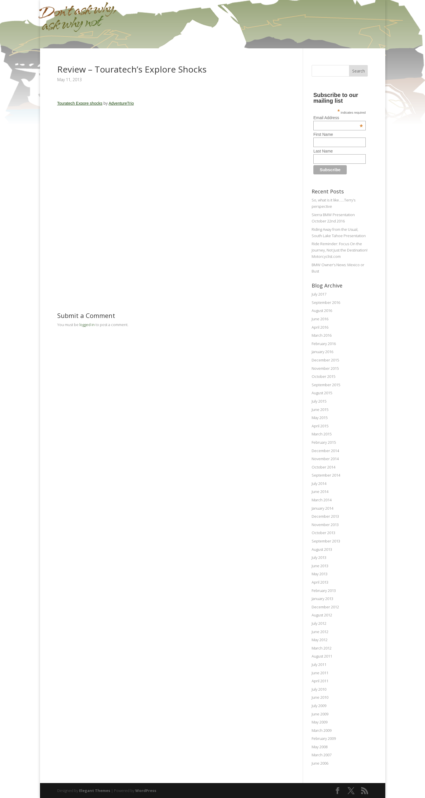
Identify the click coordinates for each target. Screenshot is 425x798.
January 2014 (322, 508)
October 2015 (323, 376)
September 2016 (326, 302)
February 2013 (324, 590)
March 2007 (321, 754)
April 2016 (320, 327)
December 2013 (325, 516)
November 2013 (325, 524)
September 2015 (326, 384)
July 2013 (319, 557)
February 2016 (324, 343)
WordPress (145, 790)
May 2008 (319, 746)
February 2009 (324, 738)
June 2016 (320, 318)
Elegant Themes (94, 790)
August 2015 (322, 392)
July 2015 (319, 401)
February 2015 (324, 442)
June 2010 (320, 697)
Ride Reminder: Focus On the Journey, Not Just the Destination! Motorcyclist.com (339, 250)
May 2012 (319, 639)
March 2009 (321, 730)
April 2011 (320, 680)
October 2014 (323, 467)
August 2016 (322, 310)
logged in (87, 324)
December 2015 (325, 360)
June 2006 (320, 763)
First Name (323, 134)
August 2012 (322, 615)
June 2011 (320, 672)
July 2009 (319, 705)
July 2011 (319, 664)
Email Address (338, 117)
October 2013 (323, 532)
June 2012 (320, 631)
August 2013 (322, 549)
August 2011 (322, 656)
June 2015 (320, 409)
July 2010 (319, 689)
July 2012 (319, 623)
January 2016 (322, 351)
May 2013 (319, 573)
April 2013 (320, 582)
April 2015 (320, 425)
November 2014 (325, 458)
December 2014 (325, 450)
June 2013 (320, 565)
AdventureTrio (121, 103)
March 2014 (321, 499)
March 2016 (321, 335)
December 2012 (325, 607)
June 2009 (320, 714)
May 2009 (319, 722)
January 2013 (322, 598)
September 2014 (326, 475)
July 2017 (319, 294)
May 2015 (319, 417)
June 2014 (320, 491)
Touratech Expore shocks (79, 103)
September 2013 (326, 541)
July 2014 (319, 483)
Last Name (323, 151)
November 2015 (325, 368)
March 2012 (321, 648)
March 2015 (321, 434)
